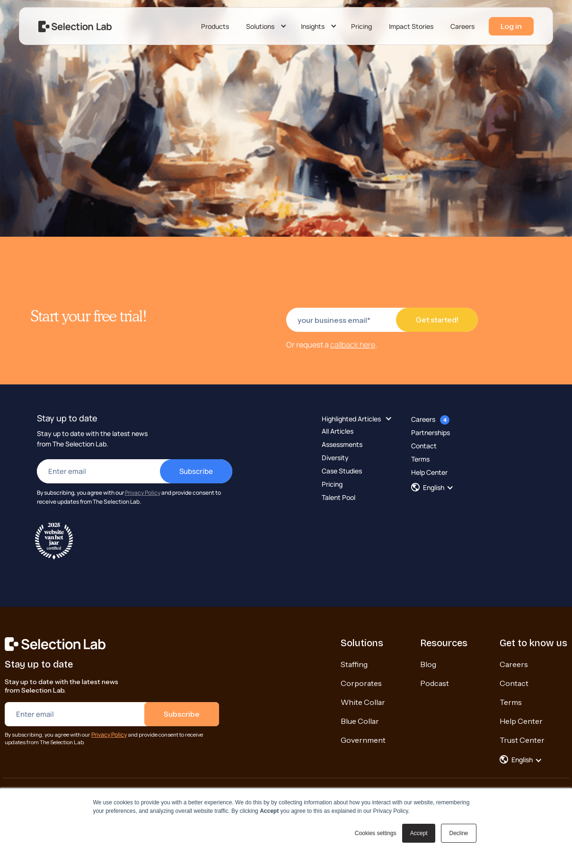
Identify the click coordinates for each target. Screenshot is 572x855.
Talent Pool (338, 497)
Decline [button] (458, 833)
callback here (352, 344)
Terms (420, 458)
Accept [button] (419, 833)
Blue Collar (360, 721)
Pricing (361, 26)
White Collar (363, 702)
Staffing (354, 664)
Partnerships (430, 432)
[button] (265, 26)
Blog (428, 664)
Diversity (335, 457)
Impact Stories (411, 26)
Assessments (342, 444)
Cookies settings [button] (375, 833)
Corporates (361, 683)
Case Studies (342, 470)
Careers (462, 26)
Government (363, 740)
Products (215, 26)
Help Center (429, 472)
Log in (511, 26)
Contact (424, 445)
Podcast (434, 683)
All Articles (337, 431)
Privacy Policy (142, 493)
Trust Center (522, 740)
